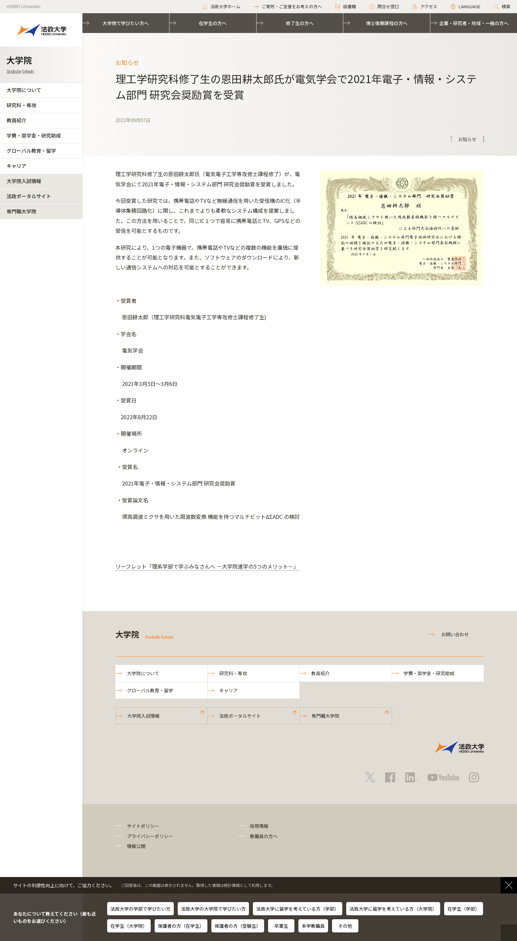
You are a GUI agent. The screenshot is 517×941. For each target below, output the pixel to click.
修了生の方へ (300, 23)
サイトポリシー (143, 826)
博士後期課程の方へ (387, 23)
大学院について (24, 89)
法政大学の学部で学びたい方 (140, 908)
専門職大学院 (21, 211)
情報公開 (136, 846)
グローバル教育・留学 (31, 150)
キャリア (16, 165)
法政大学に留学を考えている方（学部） (297, 908)
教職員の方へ (264, 836)
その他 (345, 926)
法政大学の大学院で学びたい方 (213, 908)
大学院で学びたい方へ (126, 23)
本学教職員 (313, 926)
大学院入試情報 (24, 180)
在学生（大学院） (128, 926)
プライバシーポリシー (150, 836)
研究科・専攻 (21, 105)
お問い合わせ (455, 634)
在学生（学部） (463, 908)
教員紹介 (16, 120)
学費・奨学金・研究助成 (34, 135)
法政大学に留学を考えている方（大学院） (393, 908)
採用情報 (259, 826)
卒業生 (281, 926)
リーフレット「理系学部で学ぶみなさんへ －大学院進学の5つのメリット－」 (207, 566)
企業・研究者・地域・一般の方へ (473, 23)
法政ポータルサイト (29, 196)
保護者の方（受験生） (238, 926)
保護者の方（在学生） (181, 926)
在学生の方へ (213, 23)
